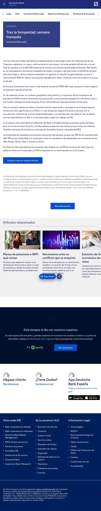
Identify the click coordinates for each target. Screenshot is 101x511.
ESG (17, 13)
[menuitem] (9, 13)
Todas (8, 13)
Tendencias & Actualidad (84, 13)
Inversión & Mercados (16, 41)
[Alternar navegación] (4, 4)
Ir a (35, 347)
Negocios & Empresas (58, 13)
